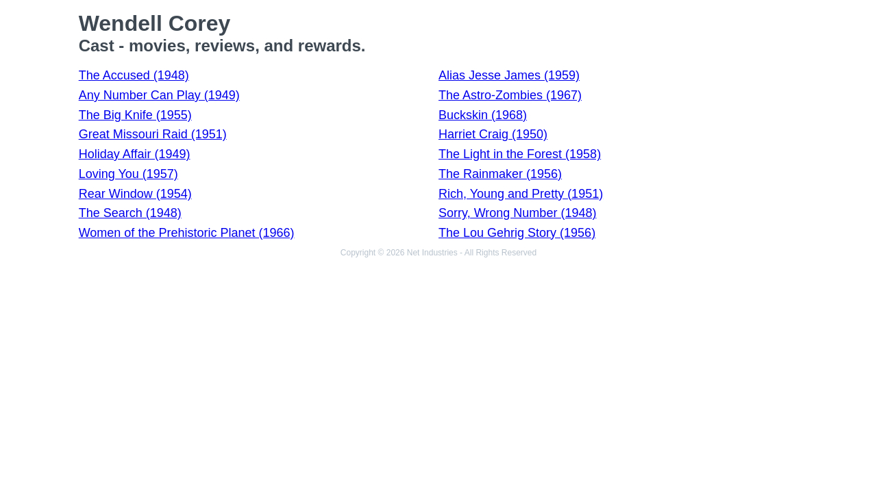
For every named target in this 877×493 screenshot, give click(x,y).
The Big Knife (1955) (135, 115)
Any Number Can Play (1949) (159, 95)
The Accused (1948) (134, 75)
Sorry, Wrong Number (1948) (517, 213)
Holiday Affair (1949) (134, 154)
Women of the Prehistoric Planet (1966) (187, 233)
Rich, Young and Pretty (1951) (520, 194)
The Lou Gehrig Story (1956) (516, 233)
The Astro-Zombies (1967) (510, 95)
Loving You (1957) (128, 174)
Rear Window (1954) (135, 194)
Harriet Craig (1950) (492, 134)
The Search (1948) (130, 213)
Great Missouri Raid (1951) (153, 134)
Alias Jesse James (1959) (509, 75)
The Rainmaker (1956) (500, 174)
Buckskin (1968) (482, 115)
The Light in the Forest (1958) (519, 154)
